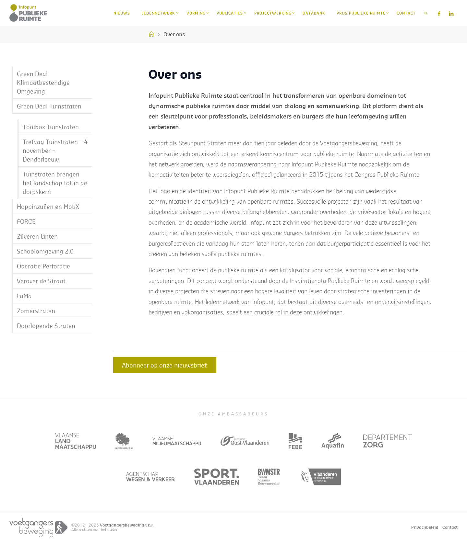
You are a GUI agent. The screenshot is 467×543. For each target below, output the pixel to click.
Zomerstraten (36, 310)
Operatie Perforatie (43, 266)
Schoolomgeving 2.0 (45, 251)
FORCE (26, 221)
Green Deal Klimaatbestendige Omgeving (43, 82)
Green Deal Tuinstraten (49, 106)
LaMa (24, 296)
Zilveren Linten (37, 236)
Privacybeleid (424, 527)
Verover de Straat (41, 281)
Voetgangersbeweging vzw (126, 525)
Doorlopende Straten (46, 325)
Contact (450, 527)
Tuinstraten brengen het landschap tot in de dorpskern (55, 182)
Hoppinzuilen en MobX (48, 206)
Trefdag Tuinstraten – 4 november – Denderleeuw (55, 150)
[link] (426, 13)
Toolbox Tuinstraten (51, 126)
